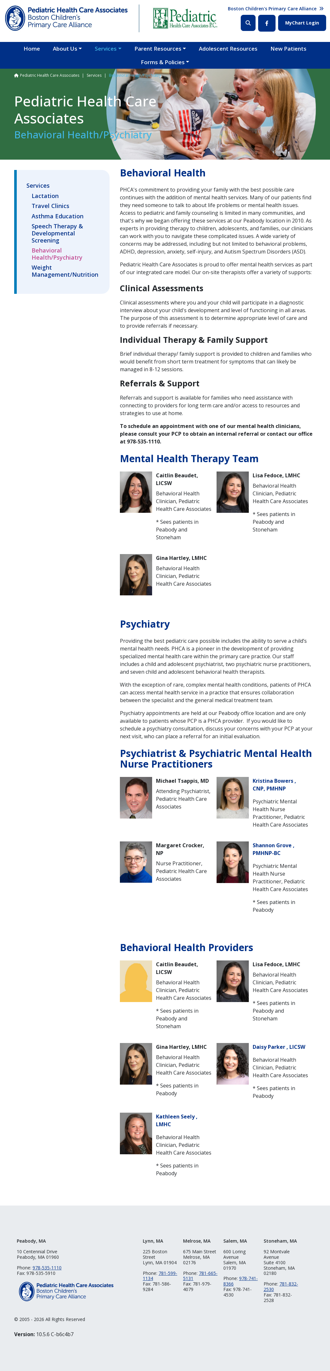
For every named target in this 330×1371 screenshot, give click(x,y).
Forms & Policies (163, 62)
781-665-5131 (200, 1276)
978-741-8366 (240, 1281)
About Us (65, 48)
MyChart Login (302, 23)
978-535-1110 (47, 1268)
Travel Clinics (50, 206)
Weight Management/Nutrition (65, 271)
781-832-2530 (281, 1286)
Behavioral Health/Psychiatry (57, 254)
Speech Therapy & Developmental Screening (57, 233)
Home (32, 48)
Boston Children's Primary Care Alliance (272, 8)
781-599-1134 (160, 1276)
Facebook (267, 23)
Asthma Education (57, 216)
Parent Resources (157, 48)
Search (248, 23)
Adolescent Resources (228, 48)
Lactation (45, 196)
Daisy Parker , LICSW (279, 1046)
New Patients (288, 48)
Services (106, 48)
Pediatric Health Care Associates (49, 75)
